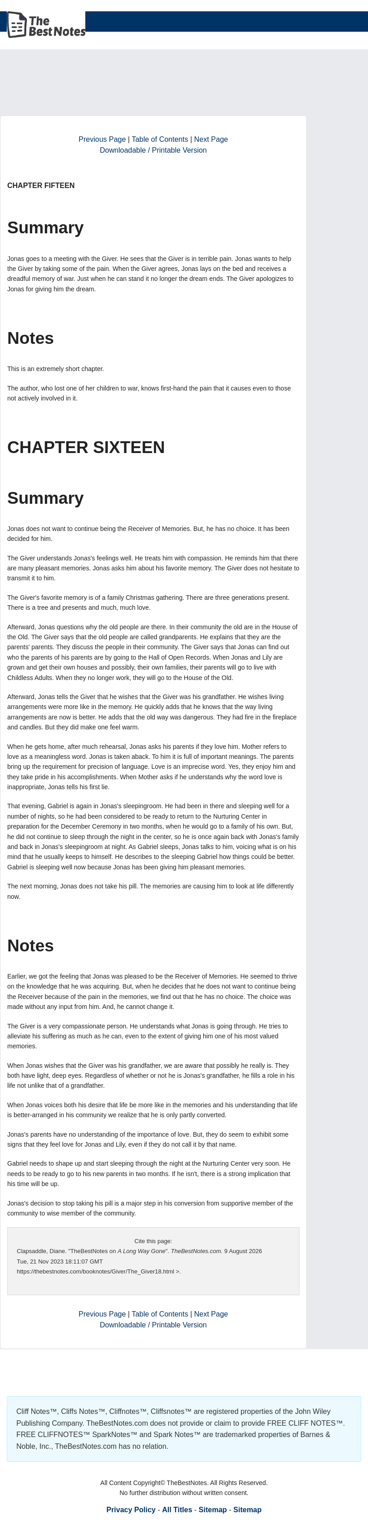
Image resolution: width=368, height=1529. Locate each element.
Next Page (211, 139)
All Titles (177, 1510)
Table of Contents (160, 139)
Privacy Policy (131, 1510)
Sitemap (213, 1510)
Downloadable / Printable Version (153, 150)
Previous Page (102, 139)
